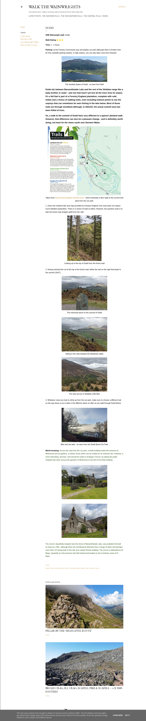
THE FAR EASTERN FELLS (71, 16)
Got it (127, 715)
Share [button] (22, 27)
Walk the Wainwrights (54, 6)
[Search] (122, 7)
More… (105, 16)
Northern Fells (26, 39)
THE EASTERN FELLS (51, 16)
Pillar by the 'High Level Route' (69, 630)
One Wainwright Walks (29, 42)
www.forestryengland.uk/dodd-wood (69, 198)
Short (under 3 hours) (28, 45)
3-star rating (25, 36)
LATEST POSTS (35, 16)
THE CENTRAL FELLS (92, 16)
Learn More (118, 715)
